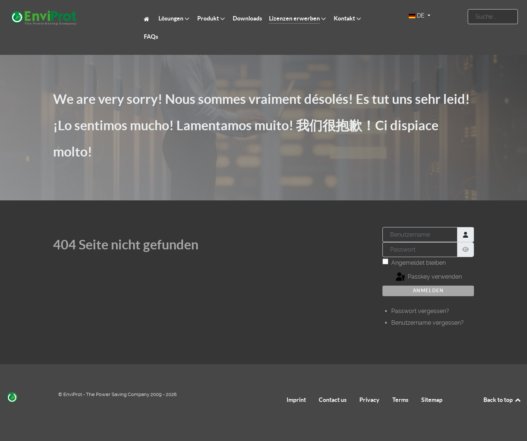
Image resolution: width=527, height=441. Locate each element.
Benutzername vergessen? (427, 322)
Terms (400, 399)
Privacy (369, 399)
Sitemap (431, 399)
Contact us (333, 399)
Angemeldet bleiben (418, 262)
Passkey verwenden (428, 277)
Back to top (502, 399)
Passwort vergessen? (420, 311)
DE (417, 15)
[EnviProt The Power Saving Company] (148, 18)
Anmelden (428, 290)
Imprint (296, 399)
